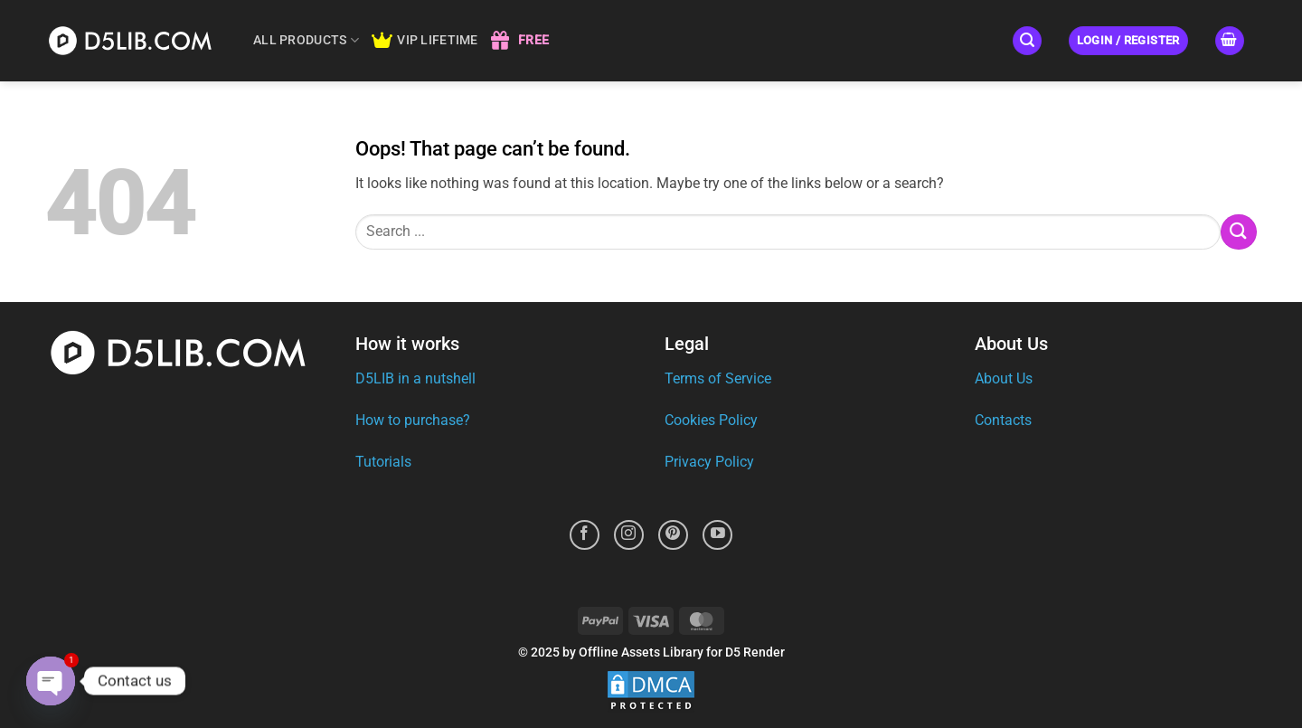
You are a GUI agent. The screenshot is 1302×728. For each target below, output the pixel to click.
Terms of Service (718, 378)
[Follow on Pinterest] (673, 535)
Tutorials (383, 461)
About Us (1004, 378)
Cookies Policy (711, 420)
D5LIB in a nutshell (415, 378)
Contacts (1003, 420)
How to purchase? (412, 420)
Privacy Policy (709, 461)
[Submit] (1239, 232)
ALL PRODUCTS (306, 40)
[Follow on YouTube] (717, 535)
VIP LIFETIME (425, 41)
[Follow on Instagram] (629, 535)
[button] (1027, 41)
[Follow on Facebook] (584, 535)
